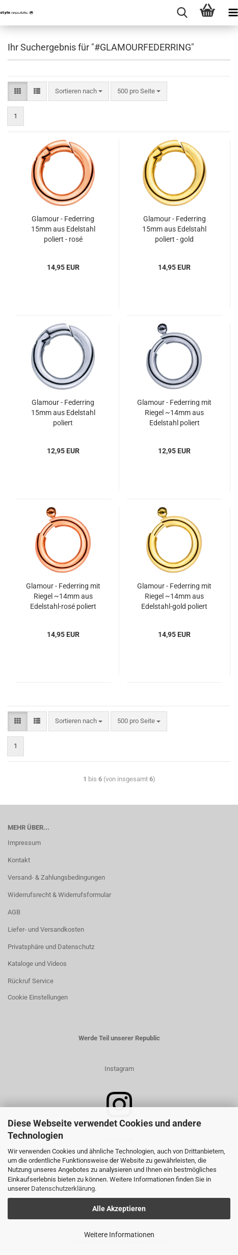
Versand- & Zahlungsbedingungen (56, 877)
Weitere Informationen (119, 1235)
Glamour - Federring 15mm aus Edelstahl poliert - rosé (63, 229)
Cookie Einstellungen (38, 997)
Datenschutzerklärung (63, 1188)
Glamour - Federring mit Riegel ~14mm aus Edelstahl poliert (174, 412)
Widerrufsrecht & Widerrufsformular (59, 895)
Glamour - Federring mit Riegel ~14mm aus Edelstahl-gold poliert (174, 596)
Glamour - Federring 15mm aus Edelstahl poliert (63, 412)
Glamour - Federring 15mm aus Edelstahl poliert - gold (174, 229)
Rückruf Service (31, 981)
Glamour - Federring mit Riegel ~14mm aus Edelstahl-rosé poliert (63, 596)
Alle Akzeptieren (119, 1209)
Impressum (24, 843)
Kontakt (19, 860)
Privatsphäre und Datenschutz (51, 947)
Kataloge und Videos (37, 963)
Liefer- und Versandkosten (46, 929)
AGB (14, 912)
